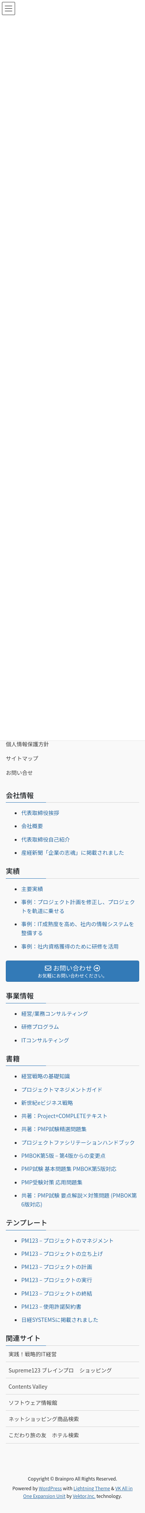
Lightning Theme (91, 1488)
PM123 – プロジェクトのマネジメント (67, 1240)
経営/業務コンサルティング (54, 1013)
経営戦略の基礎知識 (45, 1076)
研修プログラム (40, 1026)
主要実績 (32, 889)
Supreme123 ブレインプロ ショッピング (60, 1370)
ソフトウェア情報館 (33, 1402)
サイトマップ (22, 758)
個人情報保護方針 (27, 744)
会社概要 (32, 826)
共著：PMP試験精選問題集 (54, 1129)
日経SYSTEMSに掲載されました (60, 1319)
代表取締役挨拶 (40, 813)
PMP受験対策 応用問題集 (51, 1182)
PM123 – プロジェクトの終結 (56, 1293)
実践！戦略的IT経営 (33, 1354)
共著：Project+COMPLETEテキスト (64, 1116)
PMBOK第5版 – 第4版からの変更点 (63, 1155)
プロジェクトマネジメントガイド (61, 1089)
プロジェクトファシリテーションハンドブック (78, 1142)
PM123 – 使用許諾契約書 (51, 1306)
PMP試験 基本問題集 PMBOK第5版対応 (68, 1168)
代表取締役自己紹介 (45, 839)
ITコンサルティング (45, 1040)
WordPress (50, 1488)
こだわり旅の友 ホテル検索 (44, 1435)
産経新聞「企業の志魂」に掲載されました (72, 852)
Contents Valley (28, 1386)
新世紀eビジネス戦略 (47, 1102)
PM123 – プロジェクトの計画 (56, 1267)
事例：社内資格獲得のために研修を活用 (70, 946)
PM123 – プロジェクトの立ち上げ (62, 1253)
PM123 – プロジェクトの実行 (56, 1280)
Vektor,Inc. (84, 1496)
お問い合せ (19, 772)
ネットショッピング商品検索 (44, 1419)
